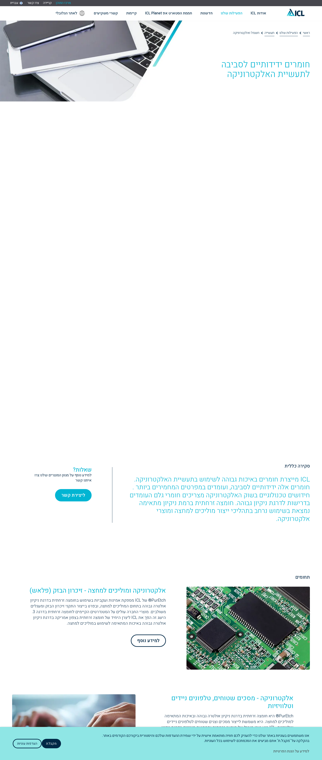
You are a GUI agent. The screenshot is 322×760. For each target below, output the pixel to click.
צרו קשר (33, 2)
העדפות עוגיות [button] (27, 743)
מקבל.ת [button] (51, 743)
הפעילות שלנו (288, 32)
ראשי (306, 32)
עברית (14, 2)
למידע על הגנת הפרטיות (291, 751)
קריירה (47, 2)
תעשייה (269, 32)
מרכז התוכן (63, 2)
